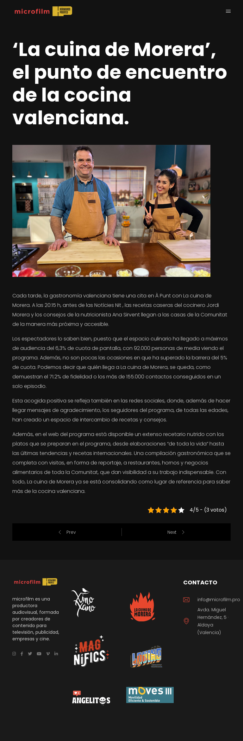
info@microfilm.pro (218, 599)
